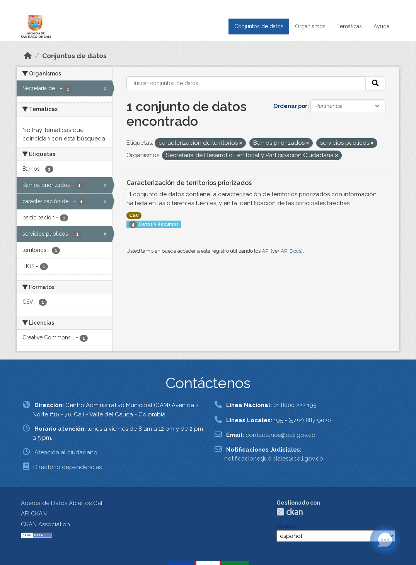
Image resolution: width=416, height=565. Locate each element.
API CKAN (34, 513)
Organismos (310, 26)
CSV (134, 215)
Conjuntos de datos (258, 26)
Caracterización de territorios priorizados (189, 183)
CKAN (289, 512)
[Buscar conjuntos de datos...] (246, 83)
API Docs (291, 251)
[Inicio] (28, 56)
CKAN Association (45, 524)
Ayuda (381, 26)
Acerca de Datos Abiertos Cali (62, 503)
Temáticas (349, 26)
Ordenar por (290, 106)
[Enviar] (375, 83)
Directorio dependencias (67, 467)
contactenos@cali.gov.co (280, 434)
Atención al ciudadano (65, 452)
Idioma (286, 526)
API (265, 251)
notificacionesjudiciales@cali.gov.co (273, 458)
